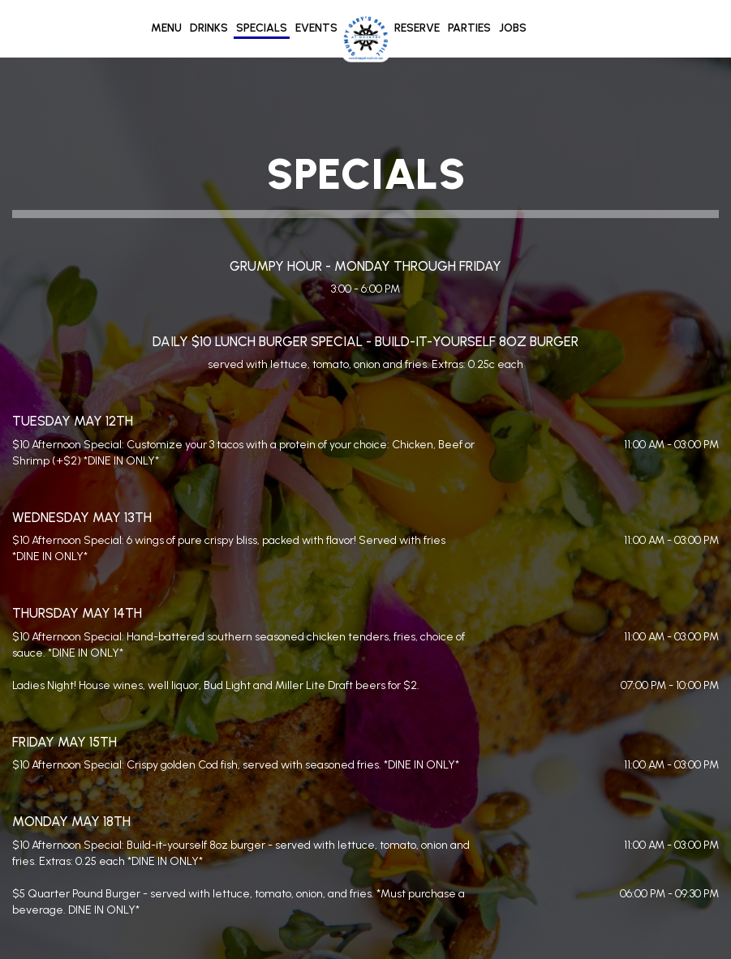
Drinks (209, 28)
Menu (166, 28)
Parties (469, 28)
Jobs (513, 28)
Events (316, 28)
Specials (261, 28)
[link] (366, 38)
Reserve (417, 28)
